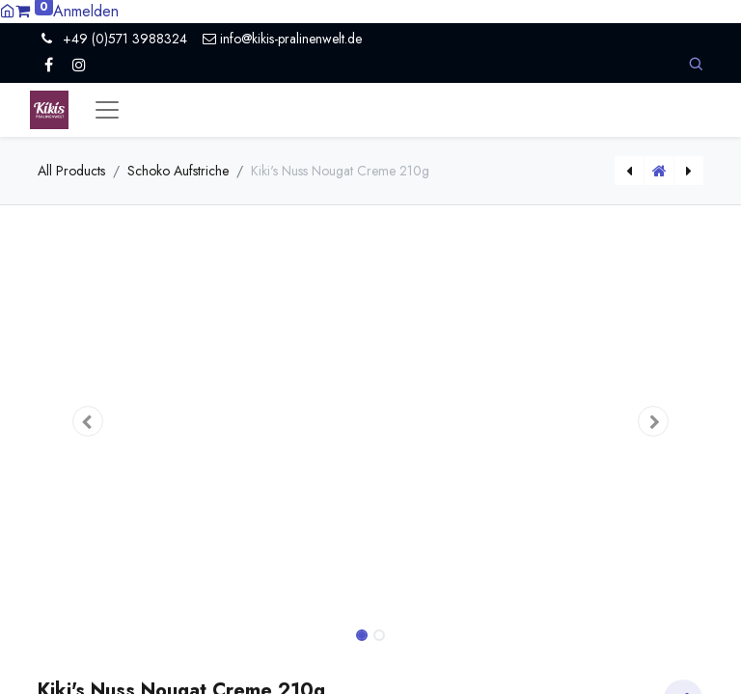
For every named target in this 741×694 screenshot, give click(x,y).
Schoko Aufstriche (178, 170)
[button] (695, 64)
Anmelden (86, 11)
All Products (71, 170)
